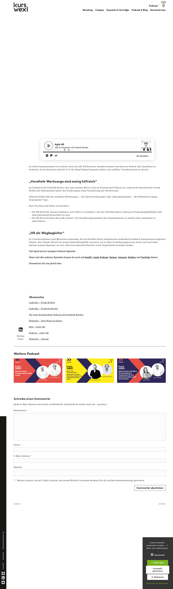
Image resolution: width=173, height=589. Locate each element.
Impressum (3, 556)
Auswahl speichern (157, 569)
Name (18, 445)
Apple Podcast (100, 257)
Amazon (122, 257)
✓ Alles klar (157, 563)
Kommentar (21, 410)
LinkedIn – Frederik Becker (43, 309)
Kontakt (3, 566)
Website (18, 467)
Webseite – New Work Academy (45, 321)
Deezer (113, 257)
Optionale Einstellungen (157, 583)
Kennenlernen (158, 9)
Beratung (88, 9)
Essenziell (158, 554)
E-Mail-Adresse (23, 456)
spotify (3, 573)
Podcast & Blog (140, 9)
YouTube (145, 257)
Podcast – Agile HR (39, 333)
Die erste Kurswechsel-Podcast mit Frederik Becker (56, 315)
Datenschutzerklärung (3, 540)
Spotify (88, 257)
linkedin (3, 577)
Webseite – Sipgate (39, 339)
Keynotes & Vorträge (117, 9)
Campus (99, 9)
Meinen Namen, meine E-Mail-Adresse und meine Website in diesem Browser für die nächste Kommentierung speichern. (81, 480)
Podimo (132, 257)
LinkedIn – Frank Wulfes (42, 303)
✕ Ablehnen (157, 577)
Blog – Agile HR (37, 327)
